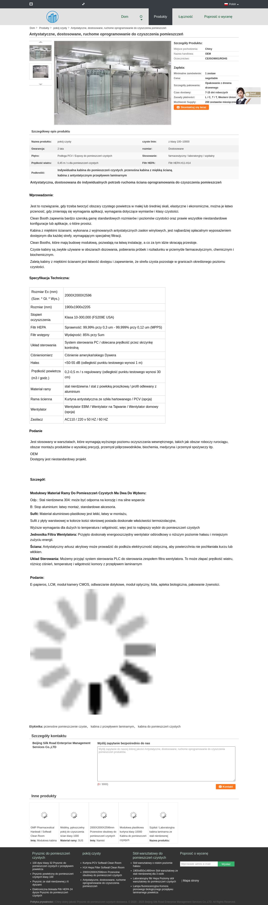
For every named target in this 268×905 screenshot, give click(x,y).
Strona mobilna (190, 885)
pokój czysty (60, 28)
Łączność (186, 16)
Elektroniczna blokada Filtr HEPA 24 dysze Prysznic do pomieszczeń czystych (52, 892)
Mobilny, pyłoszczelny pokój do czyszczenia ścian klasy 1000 (72, 831)
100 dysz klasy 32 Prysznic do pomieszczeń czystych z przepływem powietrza (52, 866)
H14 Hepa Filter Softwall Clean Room (103, 867)
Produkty (160, 16)
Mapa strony (191, 880)
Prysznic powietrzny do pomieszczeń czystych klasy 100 (52, 875)
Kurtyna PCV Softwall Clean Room (102, 862)
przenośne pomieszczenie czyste (65, 726)
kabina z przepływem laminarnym (112, 726)
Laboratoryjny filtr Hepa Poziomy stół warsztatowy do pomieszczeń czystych (154, 880)
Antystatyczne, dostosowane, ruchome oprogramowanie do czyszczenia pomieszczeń (104, 883)
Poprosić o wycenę (218, 16)
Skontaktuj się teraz (193, 107)
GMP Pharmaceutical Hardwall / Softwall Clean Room (42, 831)
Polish (234, 4)
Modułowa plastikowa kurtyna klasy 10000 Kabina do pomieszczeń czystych (133, 834)
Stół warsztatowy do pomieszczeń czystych (149, 855)
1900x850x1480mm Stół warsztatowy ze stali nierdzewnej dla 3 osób (155, 872)
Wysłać (226, 864)
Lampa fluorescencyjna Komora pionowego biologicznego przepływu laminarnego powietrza (153, 889)
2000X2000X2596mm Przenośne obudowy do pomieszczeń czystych (103, 831)
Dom (124, 16)
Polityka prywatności (41, 901)
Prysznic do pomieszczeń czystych (51, 855)
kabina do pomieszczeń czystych (159, 726)
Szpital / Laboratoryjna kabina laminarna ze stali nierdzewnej (161, 831)
